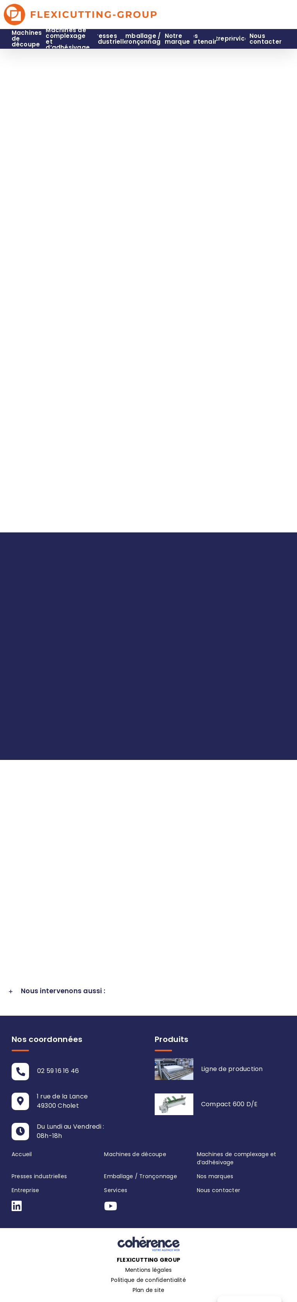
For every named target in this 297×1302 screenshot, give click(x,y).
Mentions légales (148, 1270)
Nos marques (215, 1176)
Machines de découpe (135, 1154)
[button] (148, 991)
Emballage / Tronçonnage (140, 1176)
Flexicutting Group (148, 1260)
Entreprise (25, 1190)
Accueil (22, 1154)
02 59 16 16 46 (58, 1070)
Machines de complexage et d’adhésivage (237, 1158)
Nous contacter (218, 1190)
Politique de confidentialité (148, 1280)
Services (115, 1190)
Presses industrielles (39, 1176)
